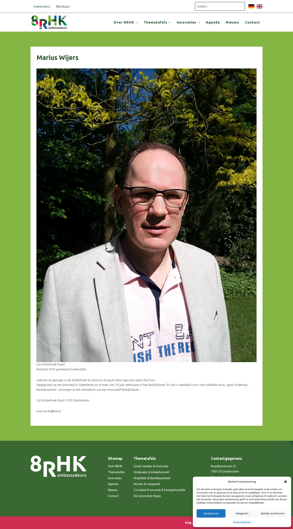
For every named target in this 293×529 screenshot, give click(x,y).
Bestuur (63, 6)
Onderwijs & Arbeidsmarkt (151, 472)
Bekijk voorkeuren (273, 513)
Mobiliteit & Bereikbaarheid (152, 478)
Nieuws (232, 22)
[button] (285, 482)
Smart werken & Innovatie (151, 466)
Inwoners (41, 6)
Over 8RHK (115, 466)
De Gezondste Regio (147, 496)
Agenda (213, 22)
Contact (252, 22)
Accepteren (211, 513)
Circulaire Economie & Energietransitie (159, 490)
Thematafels (116, 472)
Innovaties (115, 478)
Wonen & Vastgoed (147, 484)
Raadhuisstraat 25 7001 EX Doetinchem (225, 468)
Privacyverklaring (242, 522)
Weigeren (242, 513)
